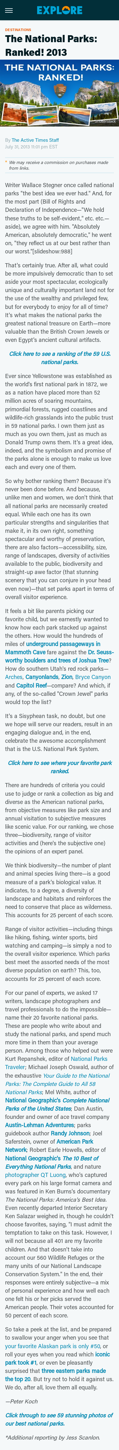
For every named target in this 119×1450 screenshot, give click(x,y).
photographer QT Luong (35, 1175)
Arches (14, 677)
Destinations (18, 29)
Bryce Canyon (93, 677)
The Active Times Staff (35, 140)
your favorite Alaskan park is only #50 (52, 1346)
